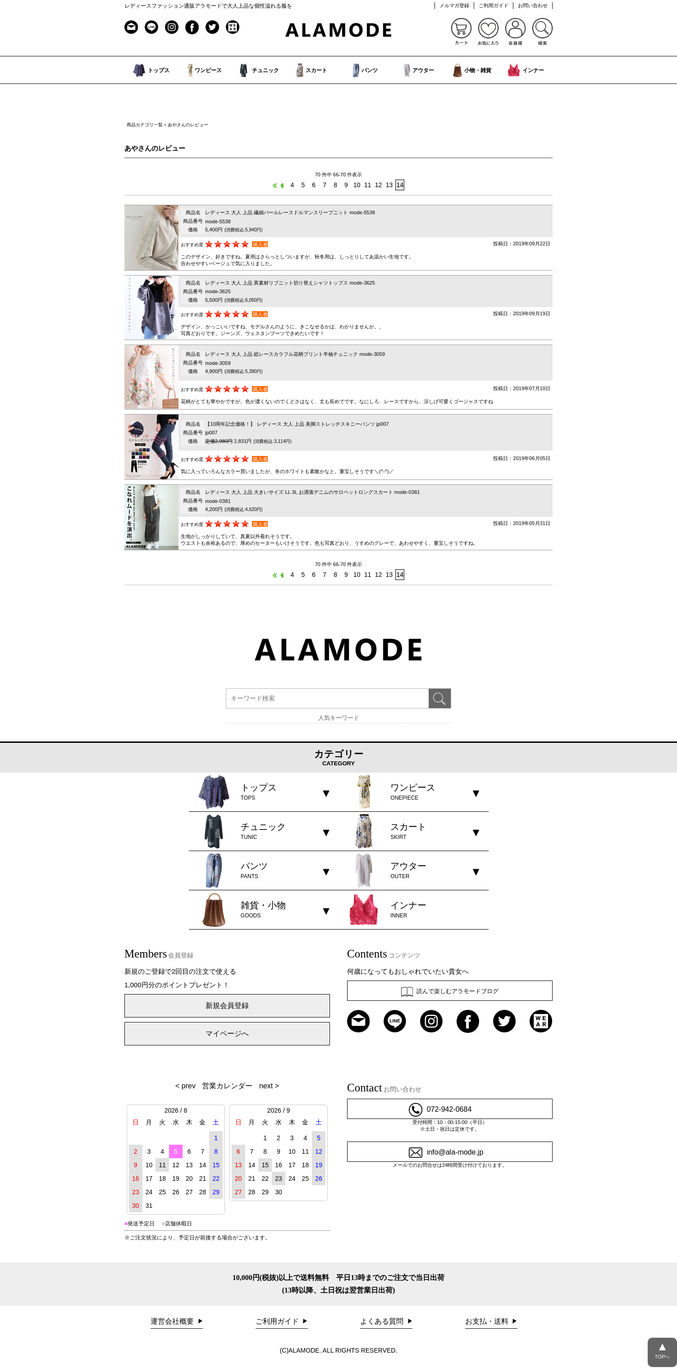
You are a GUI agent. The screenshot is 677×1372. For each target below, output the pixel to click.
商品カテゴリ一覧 (145, 124)
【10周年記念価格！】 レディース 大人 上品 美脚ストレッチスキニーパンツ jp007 (297, 424)
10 (357, 185)
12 (378, 185)
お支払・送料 (487, 1321)
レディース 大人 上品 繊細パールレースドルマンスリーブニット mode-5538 (290, 212)
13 (389, 185)
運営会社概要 (173, 1321)
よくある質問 (382, 1321)
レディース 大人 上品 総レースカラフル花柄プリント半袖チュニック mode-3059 (295, 354)
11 (367, 185)
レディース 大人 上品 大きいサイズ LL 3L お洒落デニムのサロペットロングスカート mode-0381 (312, 492)
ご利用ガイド (493, 5)
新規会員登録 (227, 1005)
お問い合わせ (533, 5)
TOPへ (662, 1348)
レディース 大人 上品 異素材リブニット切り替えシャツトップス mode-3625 (290, 282)
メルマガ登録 (454, 5)
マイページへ (227, 1033)
